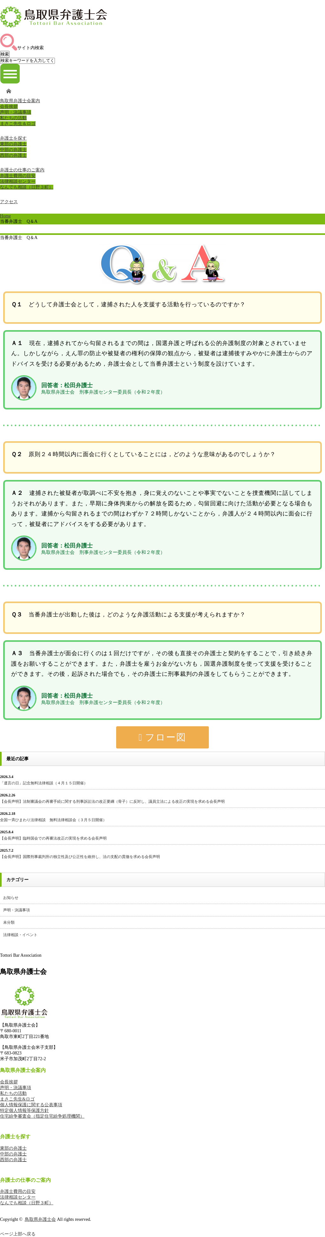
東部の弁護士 (13, 144)
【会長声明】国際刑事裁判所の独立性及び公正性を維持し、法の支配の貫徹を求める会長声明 (80, 857)
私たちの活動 (13, 118)
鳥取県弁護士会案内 (20, 100)
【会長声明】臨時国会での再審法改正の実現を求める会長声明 (53, 838)
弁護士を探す (13, 138)
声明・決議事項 (15, 112)
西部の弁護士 (13, 155)
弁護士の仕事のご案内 (22, 170)
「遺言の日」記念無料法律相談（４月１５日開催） (44, 783)
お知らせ (10, 897)
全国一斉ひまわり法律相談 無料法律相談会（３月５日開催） (53, 820)
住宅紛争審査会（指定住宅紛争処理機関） (42, 1116)
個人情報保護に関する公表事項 (31, 1104)
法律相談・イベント (20, 935)
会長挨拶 (9, 106)
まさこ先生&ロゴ (17, 1099)
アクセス (9, 201)
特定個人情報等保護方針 (24, 1110)
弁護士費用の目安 (18, 175)
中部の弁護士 (13, 149)
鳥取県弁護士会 (40, 1219)
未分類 (9, 922)
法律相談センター (18, 181)
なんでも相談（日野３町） (26, 187)
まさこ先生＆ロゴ (18, 123)
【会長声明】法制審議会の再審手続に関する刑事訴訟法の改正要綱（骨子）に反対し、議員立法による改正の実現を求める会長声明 (112, 801)
